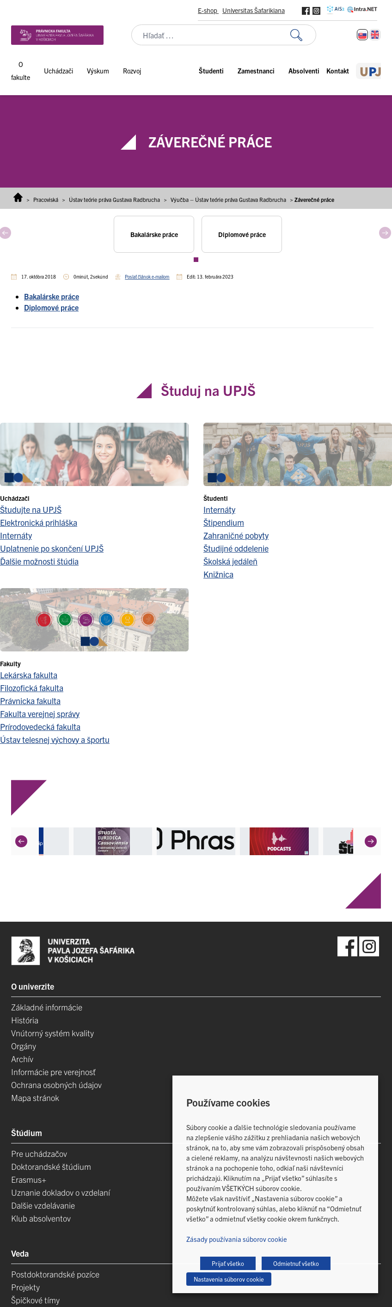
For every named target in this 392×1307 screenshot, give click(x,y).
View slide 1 (196, 259)
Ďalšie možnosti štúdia (39, 561)
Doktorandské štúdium (51, 1166)
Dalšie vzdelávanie (43, 1205)
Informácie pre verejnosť (53, 1071)
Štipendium (223, 522)
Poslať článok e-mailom (147, 277)
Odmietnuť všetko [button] (296, 1263)
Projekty (25, 1287)
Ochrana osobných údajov (56, 1084)
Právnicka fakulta (30, 700)
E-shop (208, 10)
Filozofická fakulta (31, 687)
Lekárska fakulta (28, 674)
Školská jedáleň (230, 561)
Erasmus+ (28, 1179)
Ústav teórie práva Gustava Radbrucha (114, 199)
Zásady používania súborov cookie (236, 1238)
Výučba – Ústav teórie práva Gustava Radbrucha (228, 199)
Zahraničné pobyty (236, 535)
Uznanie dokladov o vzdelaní (60, 1192)
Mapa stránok (35, 1097)
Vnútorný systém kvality (52, 1032)
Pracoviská (45, 199)
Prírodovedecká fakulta (40, 726)
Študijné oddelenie (236, 548)
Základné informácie (46, 1007)
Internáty (16, 535)
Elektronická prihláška (38, 522)
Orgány (23, 1045)
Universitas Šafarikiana (253, 10)
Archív (22, 1058)
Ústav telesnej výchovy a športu (55, 739)
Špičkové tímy (35, 1300)
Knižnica (218, 574)
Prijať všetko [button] (228, 1263)
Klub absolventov (41, 1218)
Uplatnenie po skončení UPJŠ (52, 548)
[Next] (371, 841)
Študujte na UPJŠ (30, 509)
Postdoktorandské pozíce (55, 1274)
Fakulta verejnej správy (40, 713)
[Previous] (21, 841)
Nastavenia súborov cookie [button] (229, 1279)
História (24, 1020)
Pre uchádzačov (39, 1153)
